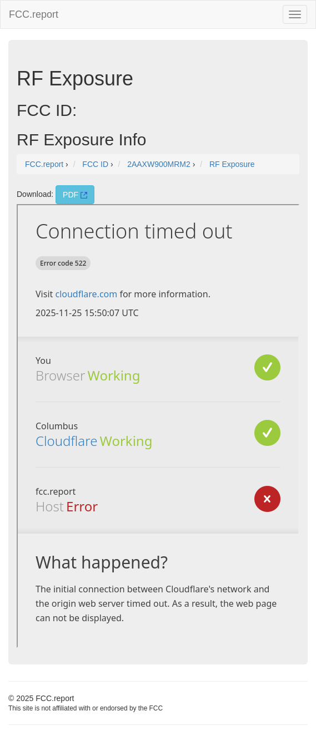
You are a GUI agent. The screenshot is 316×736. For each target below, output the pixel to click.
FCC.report (33, 14)
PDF (75, 194)
